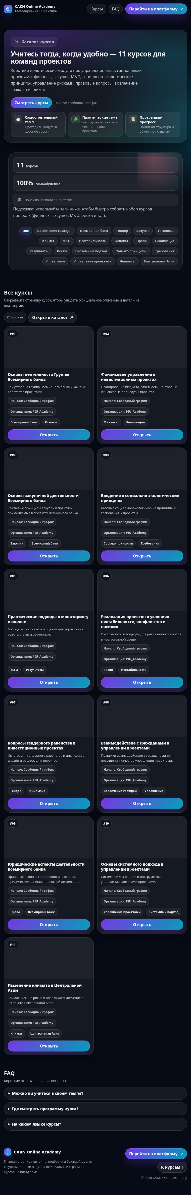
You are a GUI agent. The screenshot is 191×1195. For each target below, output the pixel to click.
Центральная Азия (159, 261)
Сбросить (15, 317)
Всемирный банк (94, 231)
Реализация (165, 241)
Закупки (142, 231)
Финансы (128, 261)
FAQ (116, 9)
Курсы (96, 9)
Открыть (49, 435)
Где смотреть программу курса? (45, 1108)
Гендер (122, 231)
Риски (62, 251)
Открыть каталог (52, 317)
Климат (48, 241)
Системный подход (91, 251)
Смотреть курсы (31, 102)
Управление (55, 261)
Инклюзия (166, 231)
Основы (121, 241)
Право (142, 241)
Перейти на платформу (156, 9)
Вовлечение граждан (54, 231)
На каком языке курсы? (36, 1124)
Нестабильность (92, 241)
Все (26, 231)
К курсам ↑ (172, 1167)
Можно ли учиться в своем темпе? (47, 1093)
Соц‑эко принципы (131, 251)
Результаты (38, 251)
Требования (165, 251)
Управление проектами (93, 261)
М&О (67, 241)
